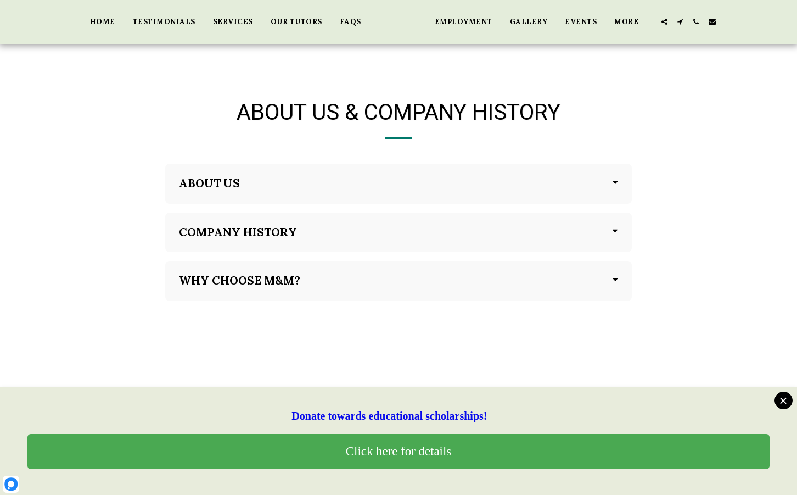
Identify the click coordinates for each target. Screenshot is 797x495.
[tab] (398, 183)
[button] (712, 21)
